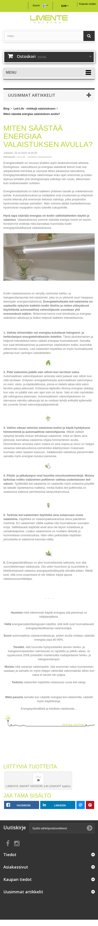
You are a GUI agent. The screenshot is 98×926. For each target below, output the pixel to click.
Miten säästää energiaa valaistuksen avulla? (31, 114)
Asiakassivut (15, 867)
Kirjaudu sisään (87, 3)
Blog (6, 108)
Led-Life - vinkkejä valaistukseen (34, 108)
